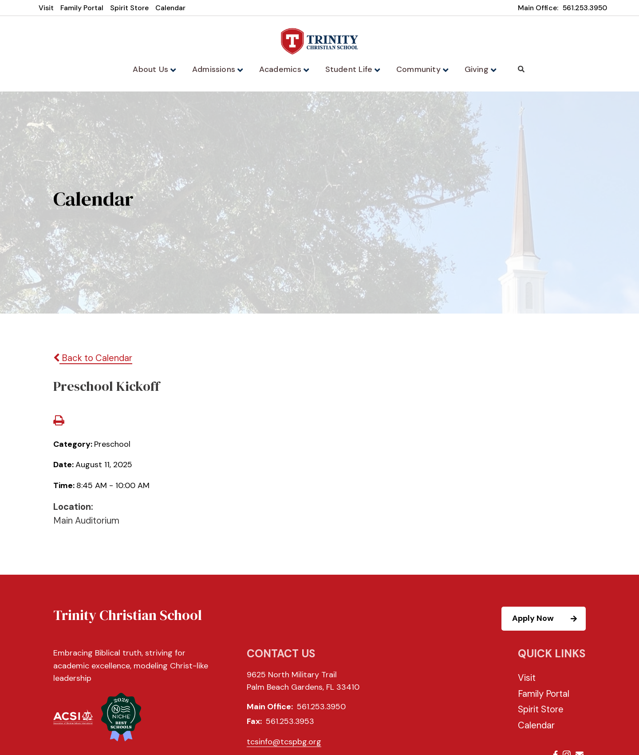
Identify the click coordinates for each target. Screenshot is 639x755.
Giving (477, 69)
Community (420, 69)
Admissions (220, 69)
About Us (158, 69)
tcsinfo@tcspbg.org (284, 742)
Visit (46, 7)
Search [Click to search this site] (517, 69)
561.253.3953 (290, 722)
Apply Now (548, 619)
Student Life (352, 69)
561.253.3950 (585, 7)
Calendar (170, 7)
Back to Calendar (92, 359)
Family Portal (81, 7)
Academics (285, 69)
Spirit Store (129, 7)
